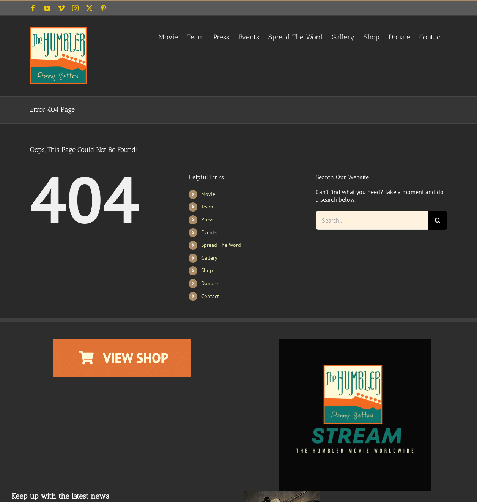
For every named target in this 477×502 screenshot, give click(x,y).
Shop (207, 270)
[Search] (437, 220)
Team (207, 206)
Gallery (209, 257)
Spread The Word (221, 245)
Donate (209, 283)
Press (207, 219)
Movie (208, 194)
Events (209, 232)
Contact (210, 296)
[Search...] (372, 220)
